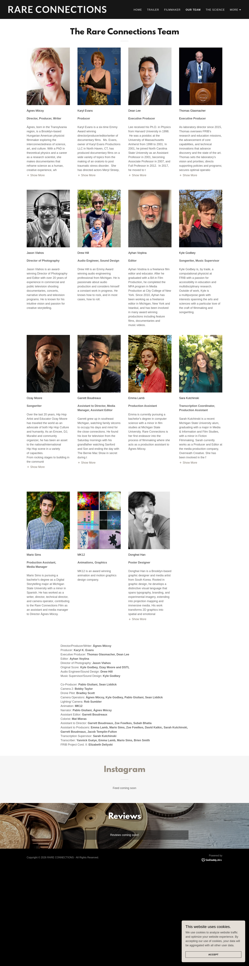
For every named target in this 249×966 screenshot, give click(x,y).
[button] (235, 10)
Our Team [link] (193, 9)
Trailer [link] (153, 9)
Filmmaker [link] (172, 9)
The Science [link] (215, 9)
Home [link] (138, 9)
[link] (65, 12)
